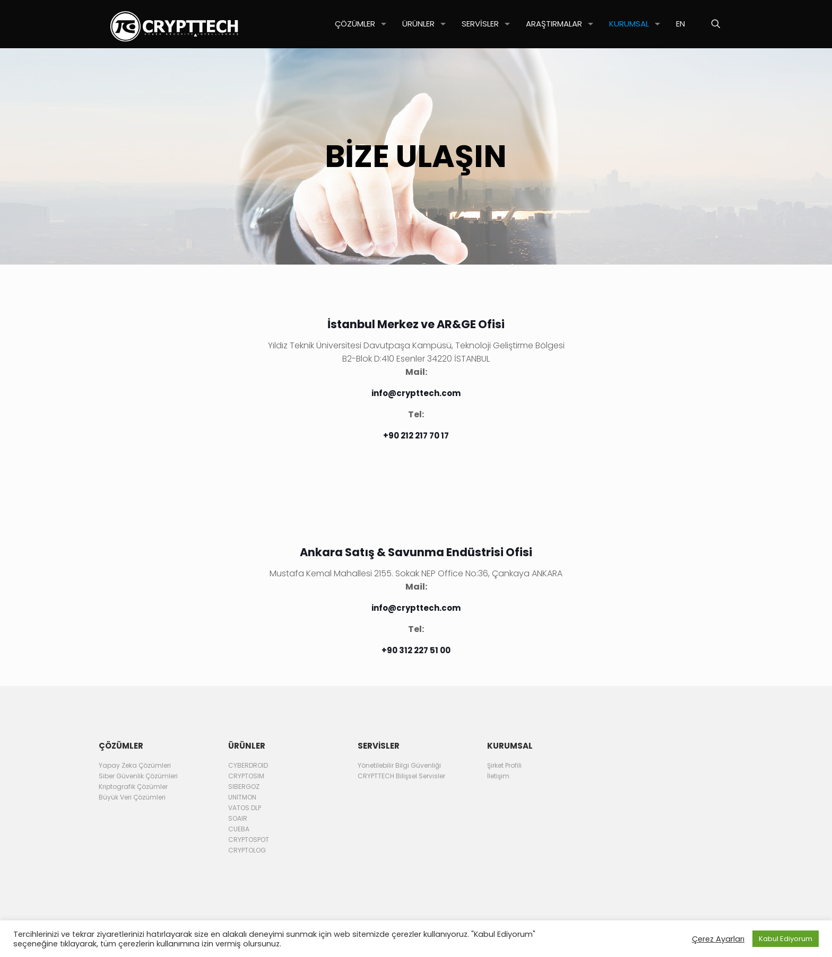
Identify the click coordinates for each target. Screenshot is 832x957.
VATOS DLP (244, 807)
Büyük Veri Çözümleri (132, 797)
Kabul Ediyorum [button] (785, 939)
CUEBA (238, 828)
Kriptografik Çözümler (133, 786)
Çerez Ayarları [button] (718, 939)
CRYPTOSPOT (248, 839)
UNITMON (242, 797)
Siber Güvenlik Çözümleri (138, 775)
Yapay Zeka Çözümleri (135, 765)
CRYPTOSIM (246, 775)
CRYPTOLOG (247, 850)
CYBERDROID (248, 765)
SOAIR (237, 818)
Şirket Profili (504, 765)
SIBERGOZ (243, 786)
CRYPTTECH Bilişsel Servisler (401, 775)
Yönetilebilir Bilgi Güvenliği (399, 765)
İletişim (498, 775)
